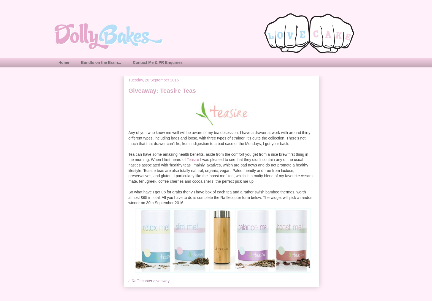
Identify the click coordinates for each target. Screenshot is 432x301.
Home (63, 62)
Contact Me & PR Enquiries (157, 62)
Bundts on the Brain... (101, 62)
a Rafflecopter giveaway (148, 281)
